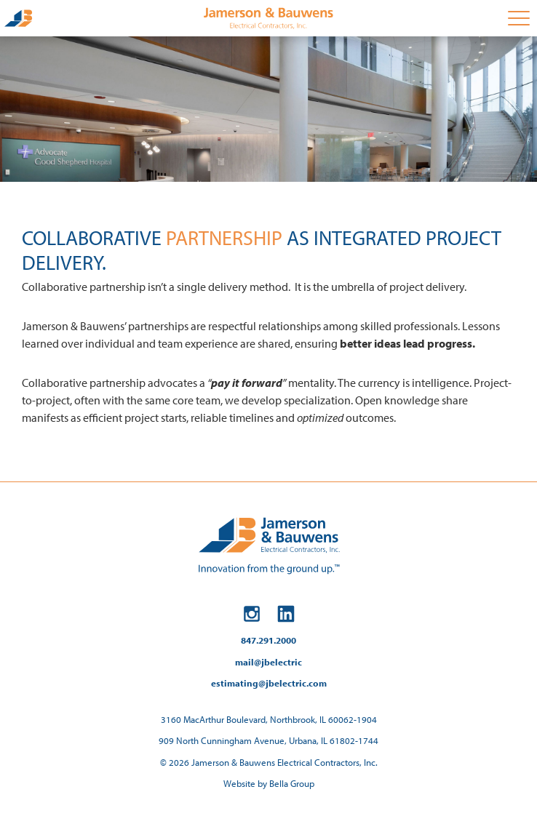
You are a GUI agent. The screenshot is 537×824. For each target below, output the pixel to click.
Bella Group (291, 783)
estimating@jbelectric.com (269, 683)
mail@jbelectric (268, 662)
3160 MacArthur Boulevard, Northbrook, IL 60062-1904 (269, 719)
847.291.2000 (268, 640)
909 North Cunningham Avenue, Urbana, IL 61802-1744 (268, 740)
